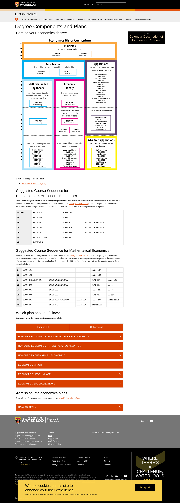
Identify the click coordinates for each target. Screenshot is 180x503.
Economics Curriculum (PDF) (34, 183)
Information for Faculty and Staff (105, 433)
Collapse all (96, 327)
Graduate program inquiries (26, 444)
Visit (50, 435)
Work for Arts (53, 441)
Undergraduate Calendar (78, 204)
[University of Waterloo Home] (25, 4)
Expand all (43, 327)
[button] (144, 4)
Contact (51, 433)
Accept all (145, 487)
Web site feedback (55, 444)
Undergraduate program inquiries (28, 441)
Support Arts (53, 438)
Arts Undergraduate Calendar (70, 398)
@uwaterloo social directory (116, 480)
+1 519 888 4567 (25, 465)
